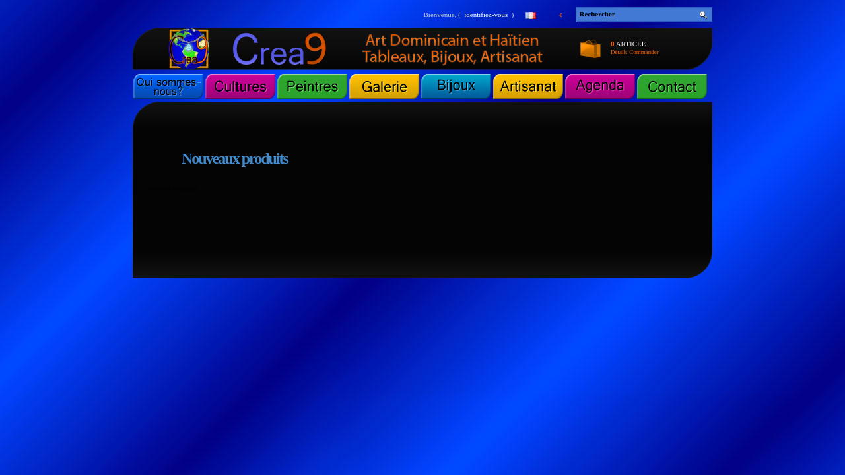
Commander (644, 52)
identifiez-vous (486, 14)
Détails (619, 52)
